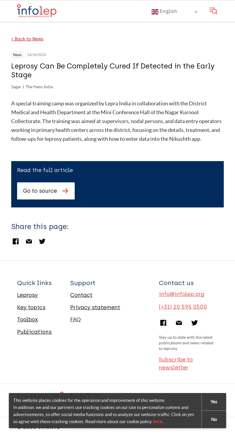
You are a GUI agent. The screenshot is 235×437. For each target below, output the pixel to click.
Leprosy (27, 295)
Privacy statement (95, 307)
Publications (34, 332)
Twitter (42, 241)
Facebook (15, 241)
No (214, 419)
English (164, 11)
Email (29, 241)
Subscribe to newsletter (176, 363)
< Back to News (27, 39)
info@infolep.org (181, 294)
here (157, 421)
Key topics (31, 307)
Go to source (40, 191)
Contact (81, 295)
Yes (213, 401)
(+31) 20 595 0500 (183, 307)
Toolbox (27, 319)
